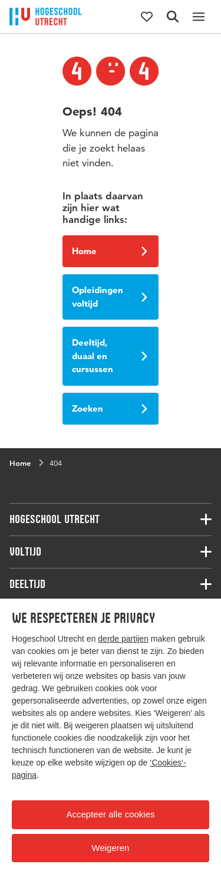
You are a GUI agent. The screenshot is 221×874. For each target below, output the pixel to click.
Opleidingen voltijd (110, 296)
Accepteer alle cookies (110, 814)
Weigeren (111, 848)
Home (110, 251)
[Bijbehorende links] (110, 519)
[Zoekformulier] (173, 16)
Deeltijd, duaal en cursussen (110, 355)
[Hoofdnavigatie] (199, 16)
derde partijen (123, 638)
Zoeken (110, 408)
